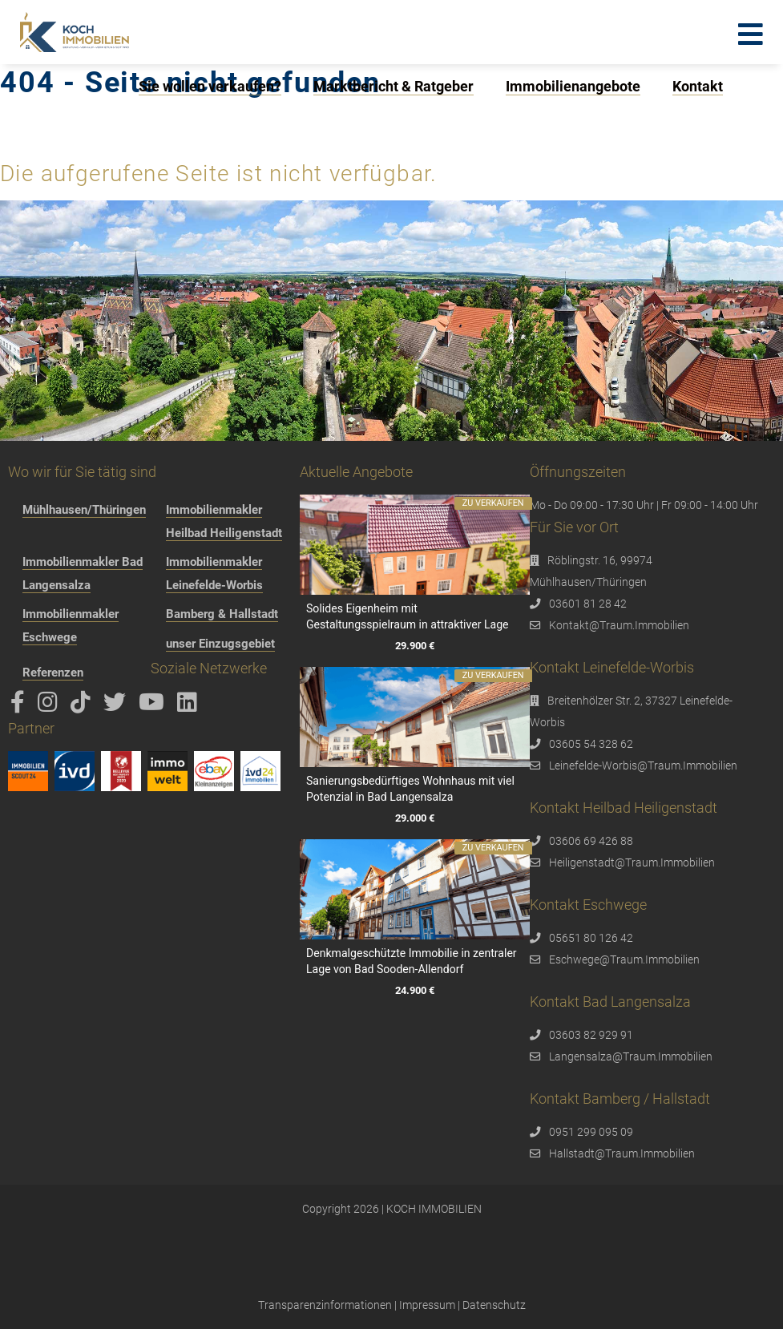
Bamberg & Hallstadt (222, 614)
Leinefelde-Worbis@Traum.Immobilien (643, 765)
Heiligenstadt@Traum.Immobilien (632, 862)
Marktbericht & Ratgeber (393, 86)
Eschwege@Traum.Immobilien (624, 959)
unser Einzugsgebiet (220, 643)
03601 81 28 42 (588, 603)
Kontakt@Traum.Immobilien (619, 625)
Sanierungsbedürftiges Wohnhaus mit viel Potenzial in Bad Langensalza (410, 788)
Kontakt (697, 86)
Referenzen (52, 672)
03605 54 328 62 (591, 743)
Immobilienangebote (573, 86)
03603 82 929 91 (591, 1034)
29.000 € (414, 819)
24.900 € (414, 990)
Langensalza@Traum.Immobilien (630, 1056)
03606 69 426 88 (591, 840)
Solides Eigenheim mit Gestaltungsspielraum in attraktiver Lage (407, 616)
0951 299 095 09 (591, 1131)
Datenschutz (494, 1305)
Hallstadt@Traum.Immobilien (622, 1153)
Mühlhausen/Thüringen (84, 510)
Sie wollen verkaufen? (210, 86)
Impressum (427, 1305)
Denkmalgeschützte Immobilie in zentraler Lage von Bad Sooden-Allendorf (411, 961)
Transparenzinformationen (325, 1305)
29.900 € (414, 646)
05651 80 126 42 (591, 937)
